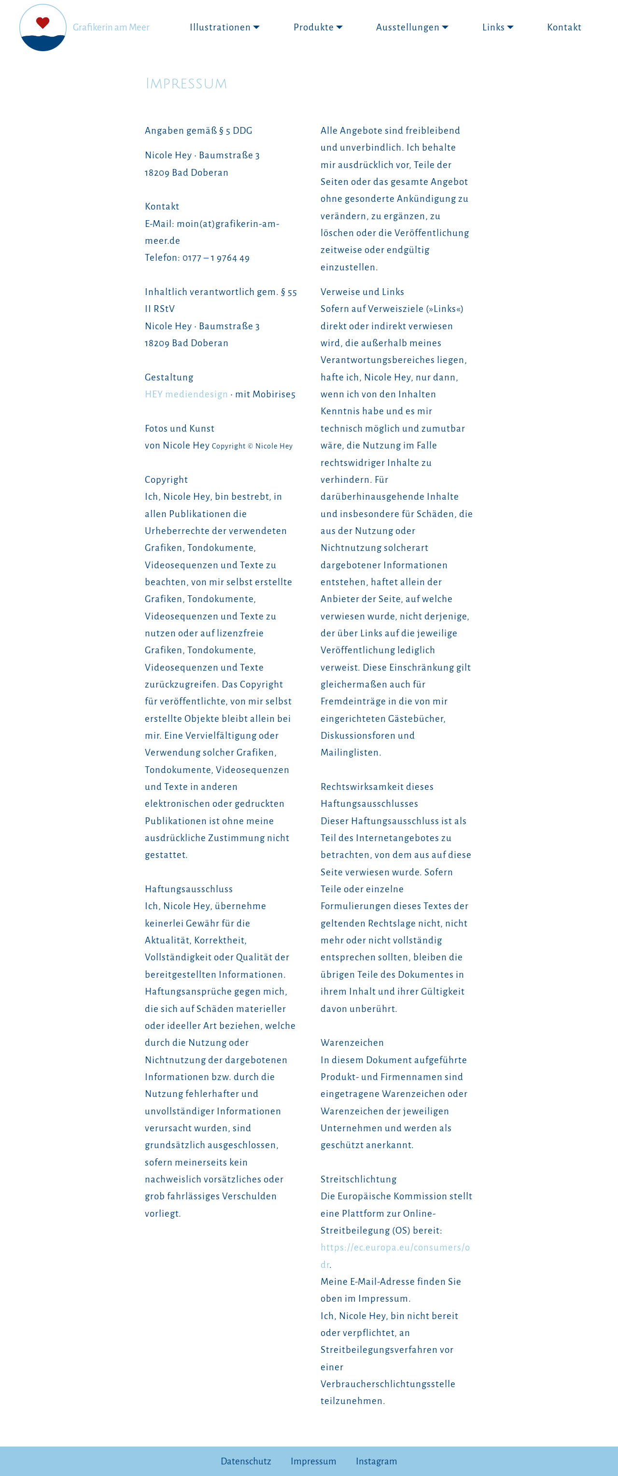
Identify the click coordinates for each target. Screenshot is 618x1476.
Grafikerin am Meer (111, 27)
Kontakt (564, 27)
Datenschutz (246, 1461)
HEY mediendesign (186, 394)
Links (493, 27)
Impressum (314, 1461)
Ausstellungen (408, 27)
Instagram (376, 1461)
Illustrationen (220, 27)
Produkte (314, 27)
